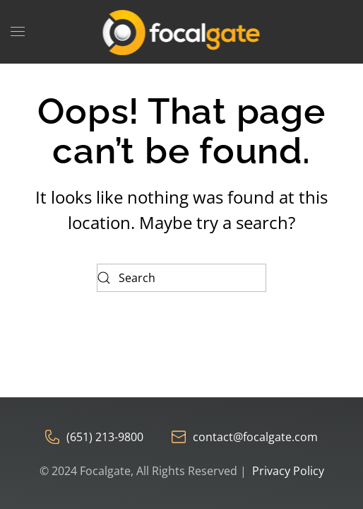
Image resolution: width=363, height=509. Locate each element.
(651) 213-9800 (94, 437)
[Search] (181, 278)
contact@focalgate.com (245, 437)
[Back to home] (181, 32)
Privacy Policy (288, 471)
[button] (18, 32)
